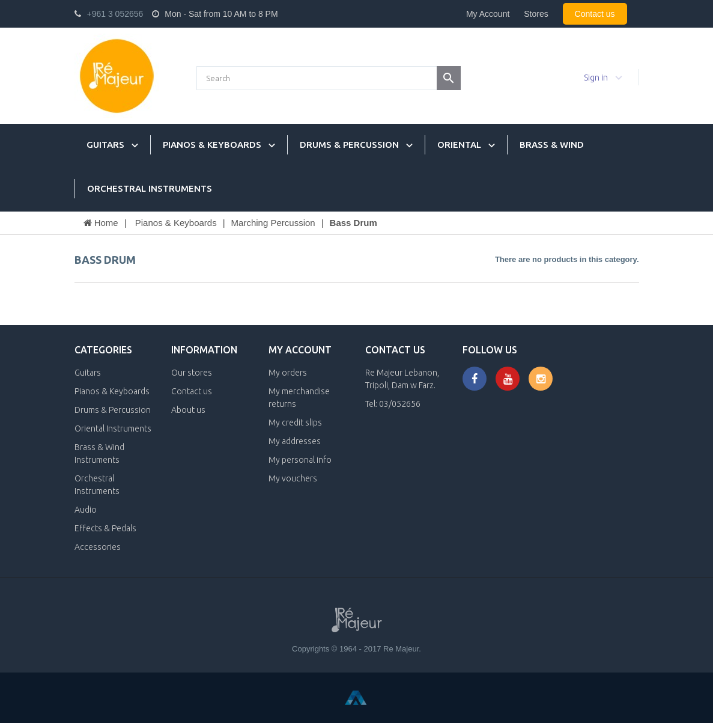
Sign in (596, 77)
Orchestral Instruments (149, 188)
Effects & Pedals (105, 528)
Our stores (191, 372)
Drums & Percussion (349, 144)
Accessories (97, 547)
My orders (288, 372)
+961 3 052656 (115, 14)
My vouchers (293, 478)
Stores (536, 14)
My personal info (300, 460)
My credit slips (295, 422)
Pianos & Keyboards (212, 144)
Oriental (459, 144)
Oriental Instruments (112, 428)
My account (300, 349)
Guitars (105, 144)
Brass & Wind (552, 144)
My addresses (295, 441)
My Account (487, 14)
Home (100, 223)
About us (188, 410)
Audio (85, 509)
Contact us (595, 14)
